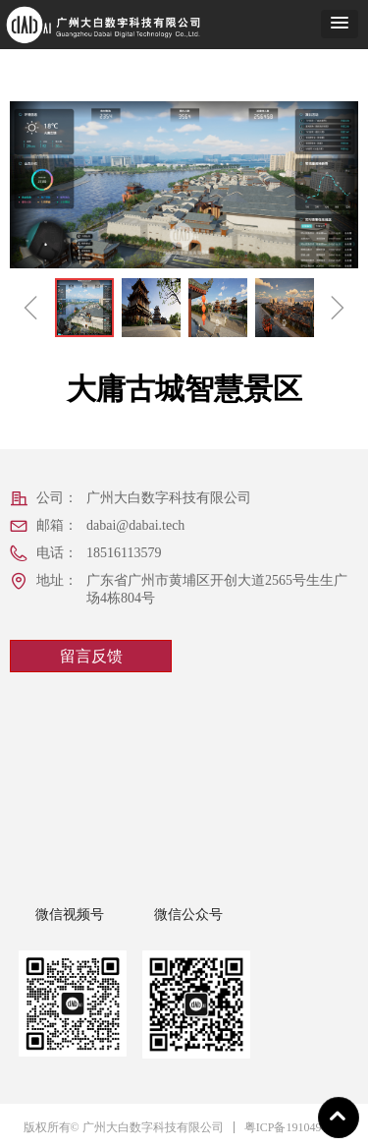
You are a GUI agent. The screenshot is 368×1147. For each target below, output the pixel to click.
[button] (339, 24)
